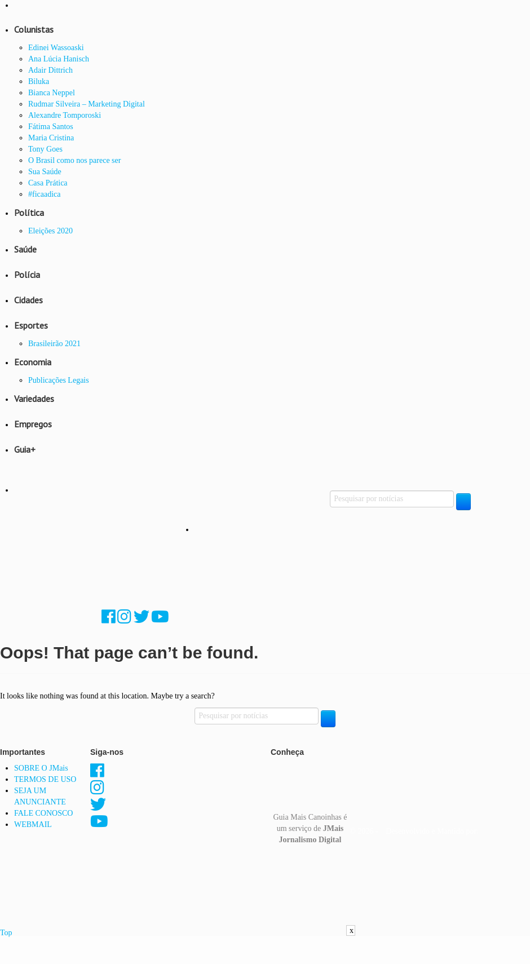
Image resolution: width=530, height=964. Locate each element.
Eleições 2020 (50, 231)
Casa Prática (48, 183)
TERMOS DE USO (45, 779)
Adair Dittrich (50, 70)
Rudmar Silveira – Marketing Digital (86, 104)
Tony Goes (45, 149)
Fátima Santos (50, 126)
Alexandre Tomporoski (64, 115)
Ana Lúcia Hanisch (58, 59)
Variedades (34, 398)
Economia (32, 362)
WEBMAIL (33, 824)
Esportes (31, 325)
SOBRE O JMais (41, 768)
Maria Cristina (51, 138)
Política (29, 212)
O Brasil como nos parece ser (74, 160)
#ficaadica (44, 194)
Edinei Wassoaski (56, 47)
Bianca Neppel (51, 93)
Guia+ (25, 449)
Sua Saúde (44, 171)
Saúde (25, 249)
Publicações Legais (58, 380)
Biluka (38, 81)
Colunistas (34, 29)
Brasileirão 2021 (54, 343)
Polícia (27, 274)
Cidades (28, 300)
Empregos (33, 424)
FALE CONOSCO (43, 813)
